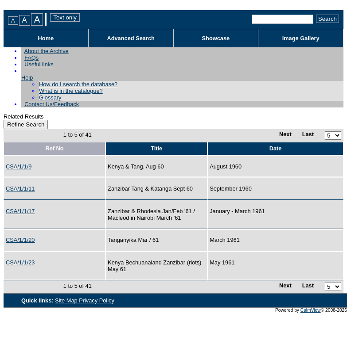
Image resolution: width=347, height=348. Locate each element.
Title (156, 148)
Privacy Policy (96, 300)
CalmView (310, 310)
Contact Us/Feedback (51, 104)
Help (27, 77)
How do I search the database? (78, 84)
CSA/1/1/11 (20, 188)
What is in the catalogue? (71, 91)
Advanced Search (130, 38)
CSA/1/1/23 (20, 262)
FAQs (31, 57)
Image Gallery (301, 38)
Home (46, 38)
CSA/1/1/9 (18, 166)
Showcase (216, 38)
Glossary (50, 97)
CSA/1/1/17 (20, 211)
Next (285, 134)
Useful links (38, 64)
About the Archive (46, 51)
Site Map (67, 300)
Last (308, 134)
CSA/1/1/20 (20, 240)
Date (275, 148)
